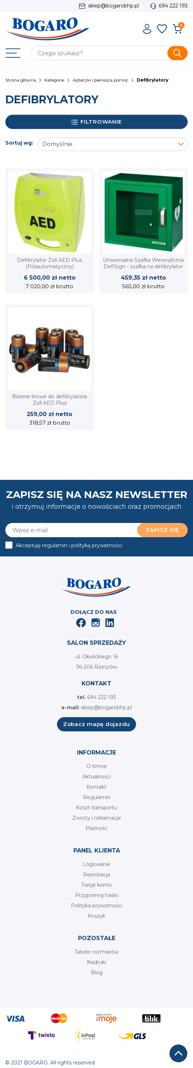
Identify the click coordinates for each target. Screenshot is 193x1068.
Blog (97, 972)
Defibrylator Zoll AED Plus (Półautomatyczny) (49, 263)
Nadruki (96, 962)
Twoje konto (96, 885)
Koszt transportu (96, 807)
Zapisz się (162, 530)
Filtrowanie (97, 122)
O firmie (97, 766)
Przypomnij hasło (96, 895)
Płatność (96, 828)
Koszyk (96, 916)
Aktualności (96, 776)
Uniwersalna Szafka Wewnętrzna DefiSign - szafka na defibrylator (143, 263)
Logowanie (96, 864)
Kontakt (96, 787)
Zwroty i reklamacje (96, 818)
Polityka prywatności (96, 905)
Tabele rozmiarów (96, 952)
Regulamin (96, 797)
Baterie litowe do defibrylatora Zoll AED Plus (49, 399)
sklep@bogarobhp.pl (113, 5)
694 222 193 (173, 5)
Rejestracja (96, 874)
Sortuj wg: (19, 143)
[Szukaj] (109, 53)
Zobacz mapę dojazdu (96, 724)
